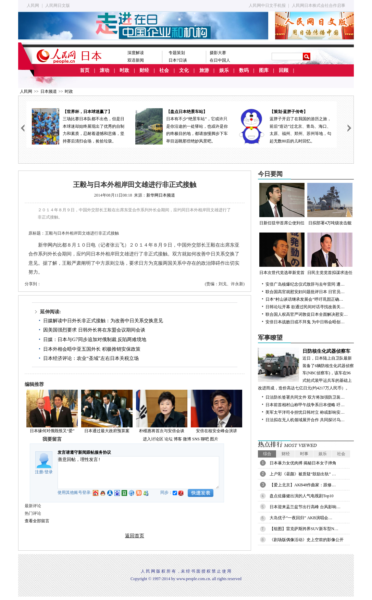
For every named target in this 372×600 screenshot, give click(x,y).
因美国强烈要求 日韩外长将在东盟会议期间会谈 (94, 330)
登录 (49, 472)
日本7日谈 (178, 60)
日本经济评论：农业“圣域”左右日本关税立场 (90, 358)
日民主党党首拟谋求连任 (329, 254)
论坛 (168, 439)
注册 (39, 472)
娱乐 (224, 70)
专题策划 (177, 52)
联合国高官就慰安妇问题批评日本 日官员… (305, 291)
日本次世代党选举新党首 (282, 254)
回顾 (283, 70)
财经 (144, 70)
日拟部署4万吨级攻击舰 (329, 204)
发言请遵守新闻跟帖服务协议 (84, 452)
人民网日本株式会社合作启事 (318, 5)
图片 (214, 439)
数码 (244, 70)
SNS (196, 439)
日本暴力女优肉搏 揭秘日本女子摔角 (303, 463)
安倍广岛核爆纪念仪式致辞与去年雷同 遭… (305, 284)
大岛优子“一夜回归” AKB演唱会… (301, 517)
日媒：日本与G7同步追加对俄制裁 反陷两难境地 (94, 339)
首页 (84, 70)
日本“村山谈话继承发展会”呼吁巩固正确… (304, 299)
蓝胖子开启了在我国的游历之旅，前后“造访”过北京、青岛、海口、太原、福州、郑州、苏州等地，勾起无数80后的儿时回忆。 (285, 125)
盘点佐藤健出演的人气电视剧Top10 (302, 495)
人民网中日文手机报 (267, 5)
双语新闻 (135, 60)
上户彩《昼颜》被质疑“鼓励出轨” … (303, 474)
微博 (187, 439)
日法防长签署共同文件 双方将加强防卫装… (305, 397)
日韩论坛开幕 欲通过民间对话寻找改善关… (305, 306)
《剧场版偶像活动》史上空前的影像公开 (307, 539)
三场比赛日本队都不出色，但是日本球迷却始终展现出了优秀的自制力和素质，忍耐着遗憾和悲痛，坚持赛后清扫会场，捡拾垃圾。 (78, 125)
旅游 (204, 70)
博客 (178, 439)
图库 (264, 70)
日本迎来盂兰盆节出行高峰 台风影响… (305, 506)
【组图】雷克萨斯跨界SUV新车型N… (304, 528)
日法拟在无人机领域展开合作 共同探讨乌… (305, 419)
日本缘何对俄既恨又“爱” (52, 430)
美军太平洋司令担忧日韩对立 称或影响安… (305, 412)
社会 (164, 70)
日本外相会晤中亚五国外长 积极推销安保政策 (91, 349)
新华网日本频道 (160, 195)
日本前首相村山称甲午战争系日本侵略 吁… (305, 404)
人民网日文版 (57, 5)
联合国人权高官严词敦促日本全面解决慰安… (306, 314)
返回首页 (134, 535)
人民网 (33, 5)
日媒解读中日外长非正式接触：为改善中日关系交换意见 (103, 320)
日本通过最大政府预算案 (106, 430)
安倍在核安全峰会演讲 (216, 430)
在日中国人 (220, 60)
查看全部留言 (37, 520)
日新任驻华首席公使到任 (282, 204)
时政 (124, 70)
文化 (184, 70)
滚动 (104, 70)
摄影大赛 (218, 52)
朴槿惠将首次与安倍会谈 (161, 430)
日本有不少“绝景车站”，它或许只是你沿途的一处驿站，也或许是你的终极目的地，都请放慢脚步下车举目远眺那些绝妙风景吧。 (181, 125)
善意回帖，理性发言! (138, 472)
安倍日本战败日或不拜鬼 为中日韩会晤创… (305, 322)
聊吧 (205, 439)
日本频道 (48, 91)
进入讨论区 (153, 439)
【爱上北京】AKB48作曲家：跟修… (303, 485)
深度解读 (135, 52)
